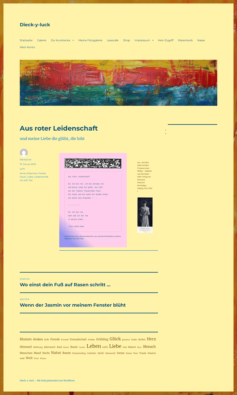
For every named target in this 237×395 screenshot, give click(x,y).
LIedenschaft (41, 176)
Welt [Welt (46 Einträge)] (29, 358)
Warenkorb (185, 40)
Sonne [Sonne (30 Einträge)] (120, 353)
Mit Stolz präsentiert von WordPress (56, 380)
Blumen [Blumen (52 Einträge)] (26, 339)
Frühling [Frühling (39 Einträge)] (102, 339)
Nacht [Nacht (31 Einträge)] (46, 353)
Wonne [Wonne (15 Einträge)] (43, 358)
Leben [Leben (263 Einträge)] (94, 346)
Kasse (201, 40)
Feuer (23, 176)
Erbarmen (32, 173)
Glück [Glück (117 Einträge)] (115, 338)
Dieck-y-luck (35, 24)
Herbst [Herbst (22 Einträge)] (141, 339)
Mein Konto (27, 47)
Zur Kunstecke (60, 40)
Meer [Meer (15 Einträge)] (139, 347)
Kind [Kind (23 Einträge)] (59, 347)
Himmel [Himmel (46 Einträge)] (26, 347)
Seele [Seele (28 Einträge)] (101, 353)
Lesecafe (112, 40)
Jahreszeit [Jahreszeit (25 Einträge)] (49, 347)
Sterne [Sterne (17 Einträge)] (129, 353)
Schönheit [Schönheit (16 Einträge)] (91, 353)
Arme (23, 173)
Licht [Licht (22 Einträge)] (105, 347)
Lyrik (22, 168)
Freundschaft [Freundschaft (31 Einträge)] (78, 339)
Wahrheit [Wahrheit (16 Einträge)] (152, 353)
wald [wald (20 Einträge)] (22, 358)
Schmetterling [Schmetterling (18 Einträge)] (79, 353)
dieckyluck (25, 159)
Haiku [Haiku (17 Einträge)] (134, 340)
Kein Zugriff (165, 40)
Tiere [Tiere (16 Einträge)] (135, 353)
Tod (30, 180)
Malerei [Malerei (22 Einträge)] (132, 347)
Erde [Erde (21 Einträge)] (46, 339)
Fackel (42, 173)
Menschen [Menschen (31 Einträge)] (26, 353)
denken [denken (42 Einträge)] (38, 339)
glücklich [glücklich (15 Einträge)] (126, 340)
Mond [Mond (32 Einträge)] (37, 353)
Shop (126, 40)
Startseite (26, 40)
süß (26, 180)
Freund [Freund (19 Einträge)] (64, 339)
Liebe (30, 176)
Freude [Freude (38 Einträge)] (55, 339)
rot (21, 180)
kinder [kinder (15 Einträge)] (66, 347)
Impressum (142, 40)
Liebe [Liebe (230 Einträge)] (115, 346)
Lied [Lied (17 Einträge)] (125, 347)
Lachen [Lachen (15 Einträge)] (82, 347)
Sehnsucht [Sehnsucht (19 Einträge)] (110, 353)
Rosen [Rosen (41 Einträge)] (66, 353)
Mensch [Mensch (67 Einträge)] (149, 347)
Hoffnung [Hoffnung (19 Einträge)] (38, 347)
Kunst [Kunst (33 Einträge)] (74, 347)
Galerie (41, 40)
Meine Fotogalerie (90, 40)
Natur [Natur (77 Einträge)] (56, 352)
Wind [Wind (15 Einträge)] (36, 358)
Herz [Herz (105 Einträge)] (151, 339)
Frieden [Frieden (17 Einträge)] (91, 340)
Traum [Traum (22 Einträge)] (142, 353)
